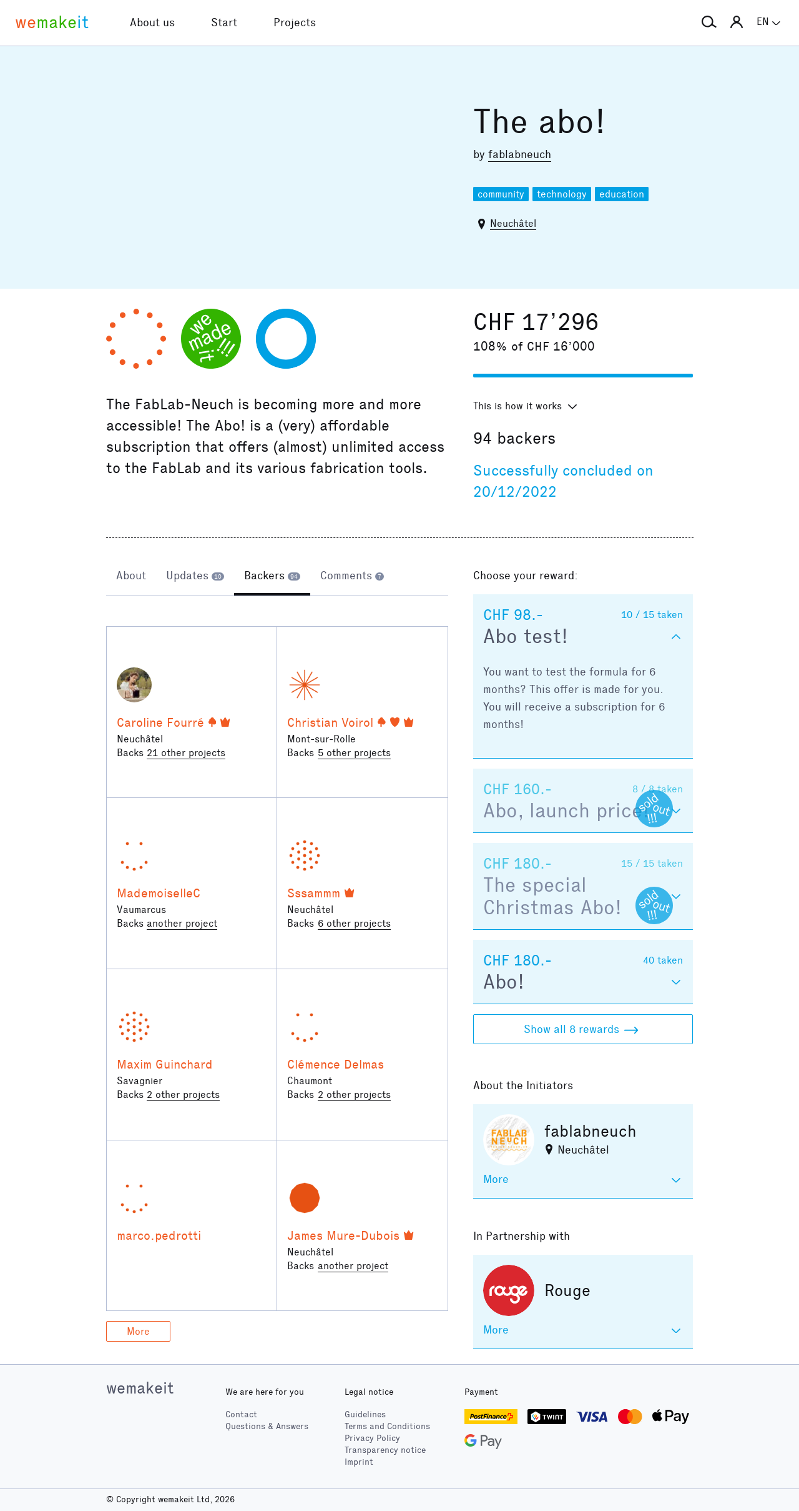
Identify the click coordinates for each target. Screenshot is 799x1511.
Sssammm (313, 892)
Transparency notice (385, 1450)
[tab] (131, 577)
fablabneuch (519, 154)
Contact (241, 1414)
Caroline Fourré (160, 722)
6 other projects (354, 923)
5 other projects (354, 753)
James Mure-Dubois (343, 1235)
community (501, 194)
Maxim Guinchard (165, 1064)
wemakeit (140, 1388)
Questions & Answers (266, 1426)
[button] (709, 22)
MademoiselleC (158, 892)
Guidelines (365, 1414)
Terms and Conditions (387, 1426)
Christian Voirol (330, 722)
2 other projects (183, 1094)
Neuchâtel (513, 223)
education (621, 194)
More (138, 1331)
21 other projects (186, 753)
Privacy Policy (372, 1438)
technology (562, 194)
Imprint (359, 1462)
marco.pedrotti (159, 1235)
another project (182, 923)
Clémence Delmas (335, 1064)
